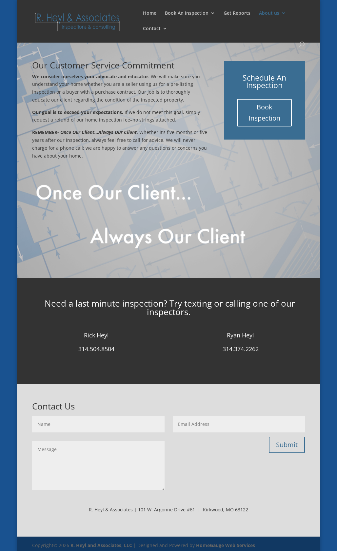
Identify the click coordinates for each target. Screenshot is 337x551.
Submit (287, 444)
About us (269, 13)
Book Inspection (264, 113)
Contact (152, 28)
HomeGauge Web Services (225, 545)
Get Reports (237, 13)
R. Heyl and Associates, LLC (101, 545)
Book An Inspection (186, 13)
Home (149, 13)
